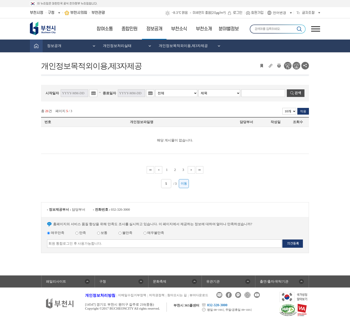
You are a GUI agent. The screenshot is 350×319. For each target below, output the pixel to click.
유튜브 (257, 295)
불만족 (125, 233)
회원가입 (257, 13)
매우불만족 (154, 233)
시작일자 (52, 93)
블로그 (219, 295)
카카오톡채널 (238, 295)
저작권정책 (157, 295)
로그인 (237, 13)
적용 (303, 111)
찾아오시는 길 (177, 295)
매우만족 (55, 233)
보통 (102, 233)
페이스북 (229, 295)
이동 (184, 183)
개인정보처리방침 (100, 295)
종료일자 (109, 93)
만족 (80, 233)
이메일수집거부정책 (132, 295)
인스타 (247, 295)
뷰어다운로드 (199, 295)
